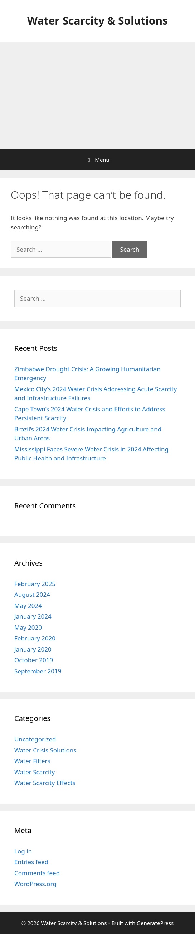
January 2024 (33, 616)
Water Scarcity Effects (44, 783)
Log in (23, 851)
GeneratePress (155, 922)
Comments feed (37, 873)
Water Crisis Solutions (45, 750)
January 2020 (33, 649)
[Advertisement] (97, 95)
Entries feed (31, 862)
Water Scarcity (34, 772)
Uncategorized (35, 739)
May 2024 (28, 605)
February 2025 (34, 584)
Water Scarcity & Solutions (97, 20)
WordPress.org (35, 884)
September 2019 (37, 671)
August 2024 (32, 594)
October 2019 (33, 660)
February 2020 (34, 638)
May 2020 (28, 627)
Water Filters (32, 761)
